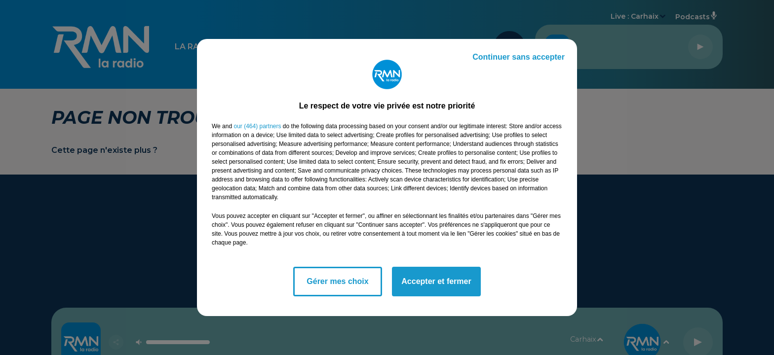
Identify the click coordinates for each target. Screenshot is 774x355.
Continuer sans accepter (518, 57)
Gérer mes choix (337, 281)
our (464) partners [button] (257, 126)
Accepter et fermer (436, 281)
